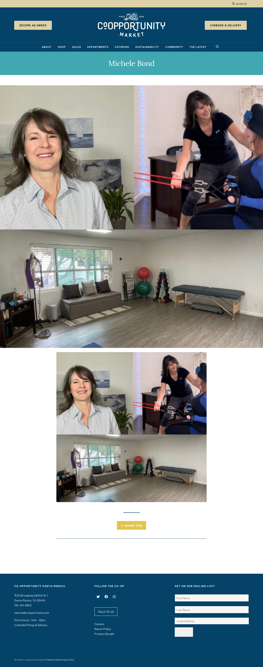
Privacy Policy (67, 659)
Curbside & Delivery (225, 25)
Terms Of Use (53, 659)
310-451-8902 (23, 605)
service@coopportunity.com (31, 612)
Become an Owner (33, 25)
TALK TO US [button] (106, 612)
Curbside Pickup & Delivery (30, 625)
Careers (99, 624)
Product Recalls (104, 634)
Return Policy (102, 629)
